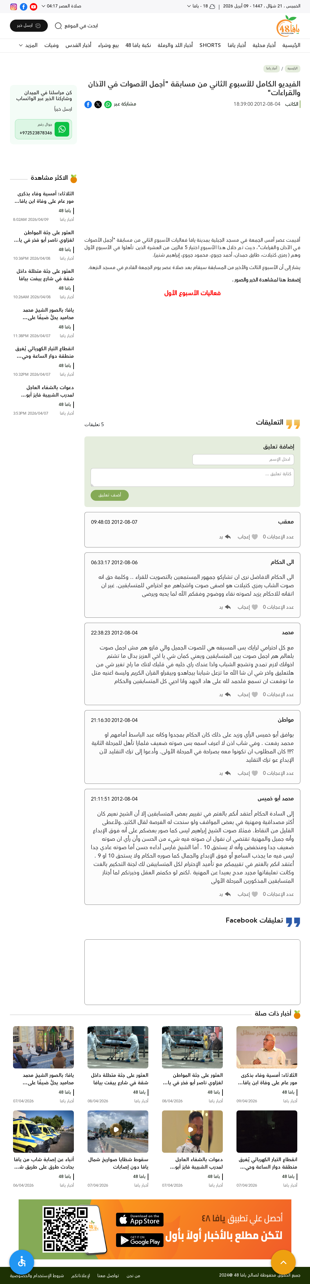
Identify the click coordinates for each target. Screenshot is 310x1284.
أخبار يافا (237, 45)
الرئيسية (291, 45)
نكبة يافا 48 (138, 45)
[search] (76, 26)
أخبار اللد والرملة (175, 45)
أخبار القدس (78, 45)
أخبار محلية (264, 45)
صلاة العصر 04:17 (63, 6)
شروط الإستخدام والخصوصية (37, 1275)
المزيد (31, 45)
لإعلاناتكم (80, 1275)
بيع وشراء (108, 45)
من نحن (133, 1275)
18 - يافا (203, 6)
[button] (248, 537)
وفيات (51, 45)
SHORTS (210, 45)
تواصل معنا (108, 1275)
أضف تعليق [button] (109, 495)
